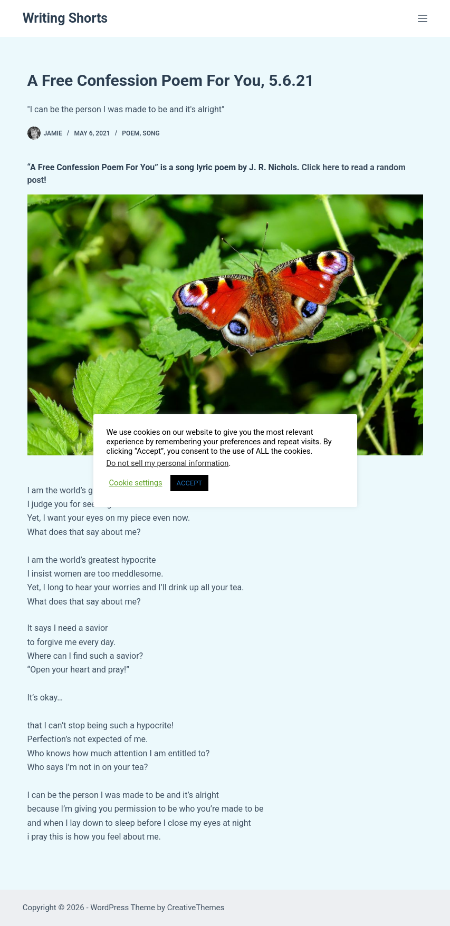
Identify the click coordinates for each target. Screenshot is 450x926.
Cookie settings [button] (135, 483)
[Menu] (422, 18)
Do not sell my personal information (168, 463)
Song (150, 133)
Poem (130, 133)
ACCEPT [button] (190, 483)
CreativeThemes (196, 907)
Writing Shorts (65, 18)
